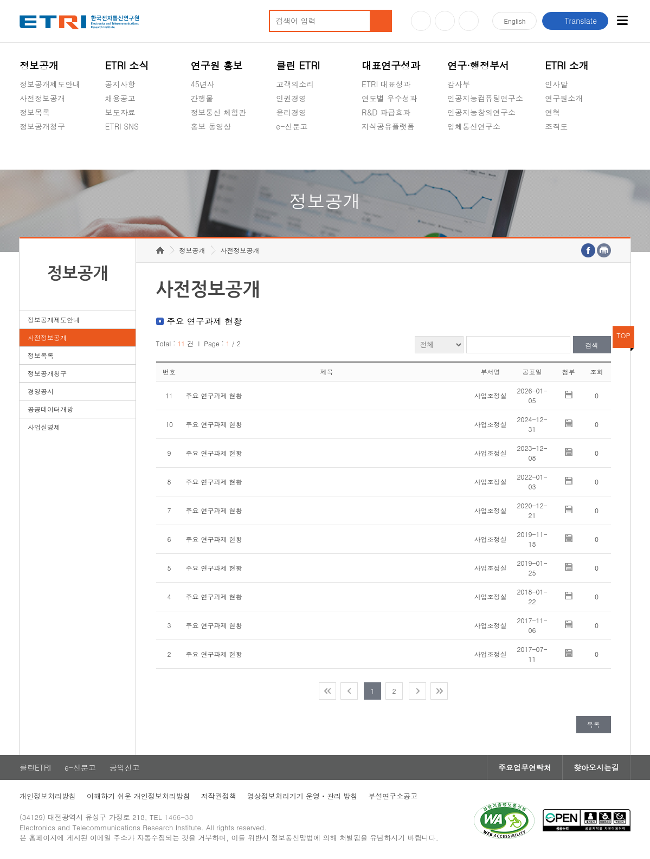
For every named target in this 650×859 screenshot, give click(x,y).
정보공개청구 (42, 126)
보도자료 (120, 112)
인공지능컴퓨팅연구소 (485, 98)
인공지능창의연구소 (481, 112)
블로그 (445, 21)
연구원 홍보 (217, 65)
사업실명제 (44, 426)
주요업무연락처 (524, 767)
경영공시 (35, 151)
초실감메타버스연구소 (485, 151)
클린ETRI (35, 767)
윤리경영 (291, 112)
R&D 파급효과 (386, 112)
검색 (591, 345)
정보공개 (39, 65)
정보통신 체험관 (219, 112)
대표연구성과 (391, 65)
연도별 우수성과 (389, 98)
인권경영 (291, 98)
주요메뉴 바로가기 (0, 0)
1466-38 (178, 817)
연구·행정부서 (478, 65)
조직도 (556, 126)
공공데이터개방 (50, 409)
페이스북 (469, 21)
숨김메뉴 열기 (25, 139)
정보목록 (35, 112)
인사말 (556, 84)
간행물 (202, 98)
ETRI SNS (122, 126)
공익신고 (291, 151)
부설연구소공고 (392, 796)
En (514, 20)
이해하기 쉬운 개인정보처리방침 (138, 796)
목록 (593, 724)
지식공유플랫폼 (388, 126)
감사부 (458, 84)
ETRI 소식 (127, 65)
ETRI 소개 (567, 65)
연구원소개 (564, 98)
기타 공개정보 (569, 151)
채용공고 (120, 98)
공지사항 (120, 84)
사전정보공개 (42, 98)
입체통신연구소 (473, 126)
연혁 (552, 112)
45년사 (203, 84)
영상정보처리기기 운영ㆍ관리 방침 (302, 796)
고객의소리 (295, 84)
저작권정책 (218, 796)
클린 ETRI (298, 65)
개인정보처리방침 (48, 796)
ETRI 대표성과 (386, 84)
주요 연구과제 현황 (214, 395)
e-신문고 (291, 126)
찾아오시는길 (596, 767)
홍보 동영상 (211, 126)
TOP (623, 335)
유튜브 (421, 21)
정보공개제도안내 (50, 84)
